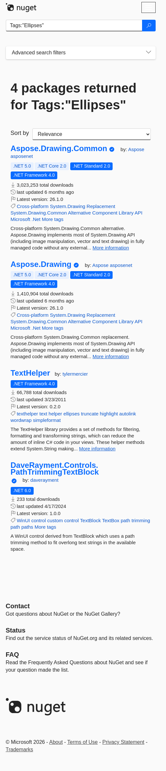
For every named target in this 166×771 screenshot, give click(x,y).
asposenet (22, 156)
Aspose (136, 149)
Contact (18, 606)
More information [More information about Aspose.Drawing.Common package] (111, 247)
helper (55, 413)
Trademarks (19, 749)
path (125, 520)
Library (126, 212)
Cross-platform (33, 206)
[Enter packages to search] (74, 25)
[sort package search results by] (91, 134)
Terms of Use (82, 742)
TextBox (110, 520)
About (56, 742)
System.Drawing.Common (39, 212)
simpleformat (47, 420)
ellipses (71, 413)
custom (55, 520)
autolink (127, 413)
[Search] (149, 25)
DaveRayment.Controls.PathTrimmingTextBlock (55, 469)
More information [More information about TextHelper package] (97, 448)
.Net (36, 219)
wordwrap (21, 420)
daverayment (44, 480)
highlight (109, 413)
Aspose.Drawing (41, 264)
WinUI (23, 520)
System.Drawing (67, 206)
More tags (52, 219)
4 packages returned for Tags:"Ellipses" (74, 96)
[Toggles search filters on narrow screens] (148, 52)
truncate (89, 413)
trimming (140, 520)
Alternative (79, 212)
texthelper (27, 413)
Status (16, 630)
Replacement (101, 206)
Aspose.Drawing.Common (59, 148)
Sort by (20, 133)
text (43, 413)
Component (104, 212)
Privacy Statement (123, 742)
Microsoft (20, 219)
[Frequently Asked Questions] (12, 654)
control (38, 520)
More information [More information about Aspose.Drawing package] (111, 356)
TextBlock (90, 520)
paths (27, 527)
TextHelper (30, 373)
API (138, 212)
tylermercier (75, 374)
